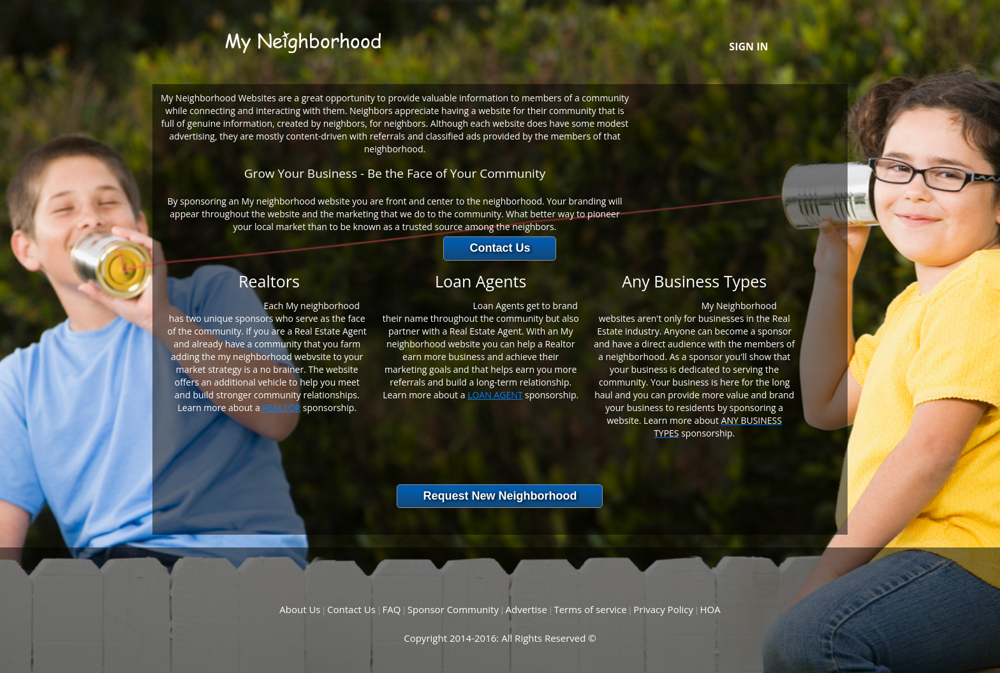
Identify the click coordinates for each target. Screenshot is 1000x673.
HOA (710, 609)
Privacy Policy (663, 609)
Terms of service (590, 609)
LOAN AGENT (494, 395)
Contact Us (351, 609)
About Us (299, 609)
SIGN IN (748, 47)
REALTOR (281, 408)
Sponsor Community (453, 609)
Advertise (526, 609)
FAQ (391, 609)
